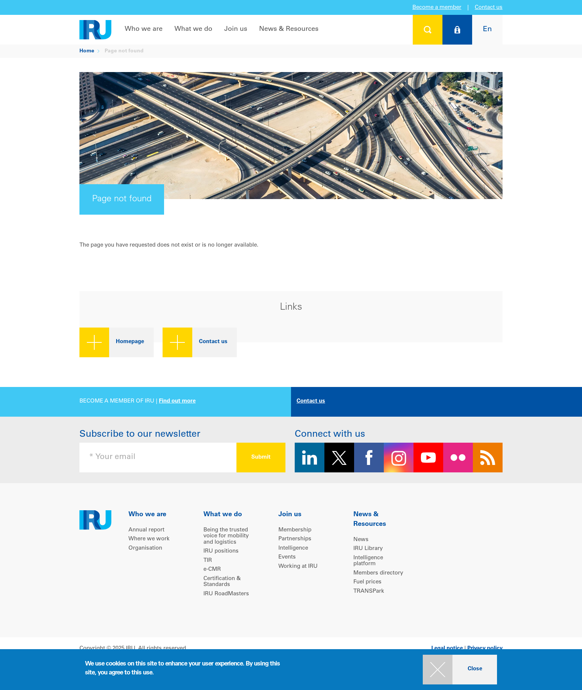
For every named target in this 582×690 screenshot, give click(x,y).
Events (287, 557)
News (361, 540)
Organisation (145, 548)
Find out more (177, 401)
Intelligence (293, 548)
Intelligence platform (368, 561)
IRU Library (368, 548)
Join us (235, 29)
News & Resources (288, 29)
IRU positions (221, 551)
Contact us (489, 7)
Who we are (144, 29)
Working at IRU (298, 566)
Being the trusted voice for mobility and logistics (226, 536)
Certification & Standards (222, 582)
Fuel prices (367, 582)
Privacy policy (485, 648)
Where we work (149, 539)
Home (86, 51)
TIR (207, 560)
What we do (193, 29)
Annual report (146, 530)
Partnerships (294, 539)
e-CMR (212, 569)
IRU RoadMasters (226, 594)
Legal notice (447, 648)
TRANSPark (368, 591)
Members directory (378, 573)
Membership (294, 530)
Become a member (436, 7)
